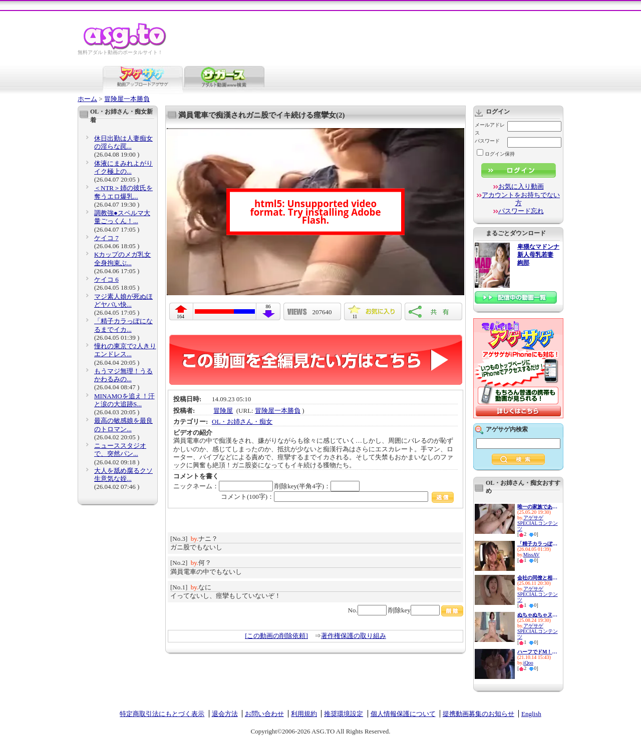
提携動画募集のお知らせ (478, 713)
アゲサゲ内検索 (507, 429)
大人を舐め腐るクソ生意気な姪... (123, 474)
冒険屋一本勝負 (127, 99)
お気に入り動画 (521, 186)
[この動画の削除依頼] (276, 635)
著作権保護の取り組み (353, 635)
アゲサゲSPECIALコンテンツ (537, 523)
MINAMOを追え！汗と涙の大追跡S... (124, 400)
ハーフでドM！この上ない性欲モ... (537, 651)
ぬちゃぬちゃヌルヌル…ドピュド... (537, 614)
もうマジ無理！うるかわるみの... (123, 375)
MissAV (531, 554)
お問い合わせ (264, 713)
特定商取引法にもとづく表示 (162, 713)
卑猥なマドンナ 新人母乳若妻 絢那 (538, 255)
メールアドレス (490, 129)
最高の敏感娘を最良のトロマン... (123, 424)
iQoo (528, 662)
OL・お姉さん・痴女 (242, 421)
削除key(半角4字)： (317, 486)
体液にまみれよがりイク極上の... (123, 167)
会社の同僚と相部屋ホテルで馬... (537, 577)
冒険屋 (223, 410)
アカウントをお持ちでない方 (521, 199)
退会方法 (225, 713)
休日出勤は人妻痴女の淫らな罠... (123, 142)
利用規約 (304, 713)
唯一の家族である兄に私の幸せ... (537, 506)
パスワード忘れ (521, 211)
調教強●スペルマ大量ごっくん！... (122, 217)
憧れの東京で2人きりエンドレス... (125, 350)
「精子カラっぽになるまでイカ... (123, 325)
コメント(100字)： (337, 496)
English (531, 713)
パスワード (487, 141)
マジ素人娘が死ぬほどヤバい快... (123, 300)
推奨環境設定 (343, 713)
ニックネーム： (223, 486)
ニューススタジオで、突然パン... (120, 449)
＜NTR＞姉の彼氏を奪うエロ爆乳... (123, 192)
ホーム (87, 99)
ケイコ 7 (106, 238)
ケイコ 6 (106, 279)
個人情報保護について (403, 713)
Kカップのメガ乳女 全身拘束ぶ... (122, 258)
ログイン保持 (496, 154)
